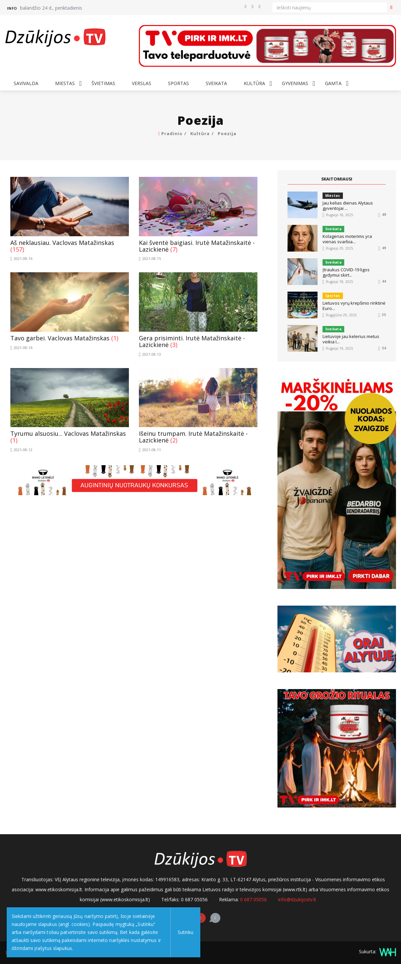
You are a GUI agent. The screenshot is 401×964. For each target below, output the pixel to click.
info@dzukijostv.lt (297, 899)
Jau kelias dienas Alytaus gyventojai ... (348, 205)
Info (12, 8)
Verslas (141, 83)
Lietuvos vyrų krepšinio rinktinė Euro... (354, 305)
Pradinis (171, 133)
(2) (173, 440)
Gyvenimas (295, 83)
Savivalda (26, 83)
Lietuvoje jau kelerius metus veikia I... (351, 339)
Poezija (227, 133)
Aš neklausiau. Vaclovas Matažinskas (62, 243)
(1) (114, 338)
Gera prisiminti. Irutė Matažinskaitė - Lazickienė (192, 341)
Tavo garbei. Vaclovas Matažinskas (60, 338)
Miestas (65, 83)
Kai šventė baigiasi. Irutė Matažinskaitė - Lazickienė (197, 246)
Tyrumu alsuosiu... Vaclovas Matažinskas (68, 433)
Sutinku (168, 932)
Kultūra (254, 83)
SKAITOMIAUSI (337, 179)
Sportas (178, 83)
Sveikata (216, 83)
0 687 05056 (253, 899)
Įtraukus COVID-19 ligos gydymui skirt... (346, 272)
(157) (17, 249)
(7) (173, 249)
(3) (173, 345)
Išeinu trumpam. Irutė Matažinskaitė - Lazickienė (193, 436)
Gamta (333, 83)
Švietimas (103, 83)
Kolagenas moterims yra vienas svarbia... (347, 239)
